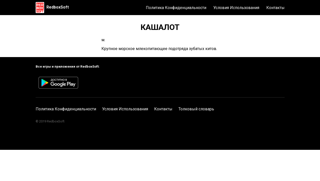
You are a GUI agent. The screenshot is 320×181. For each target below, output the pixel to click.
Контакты (275, 7)
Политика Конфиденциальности (176, 7)
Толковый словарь (196, 109)
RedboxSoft (57, 7)
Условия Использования (236, 7)
